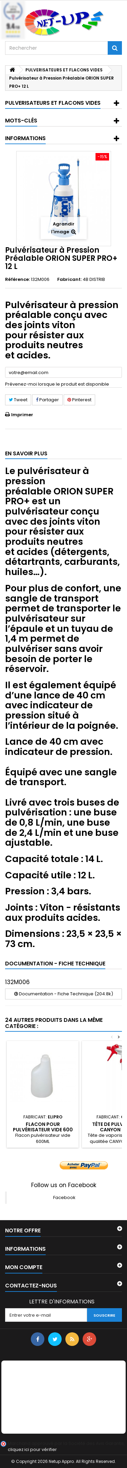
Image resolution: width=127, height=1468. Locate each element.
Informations (25, 138)
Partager (47, 399)
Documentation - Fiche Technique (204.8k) (63, 994)
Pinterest (79, 399)
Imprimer (22, 414)
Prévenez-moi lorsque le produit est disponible (57, 384)
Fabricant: (69, 279)
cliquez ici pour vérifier (32, 1449)
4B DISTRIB (94, 279)
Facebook (64, 1197)
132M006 (17, 982)
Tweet (18, 399)
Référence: (17, 279)
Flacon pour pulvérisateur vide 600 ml (43, 1130)
